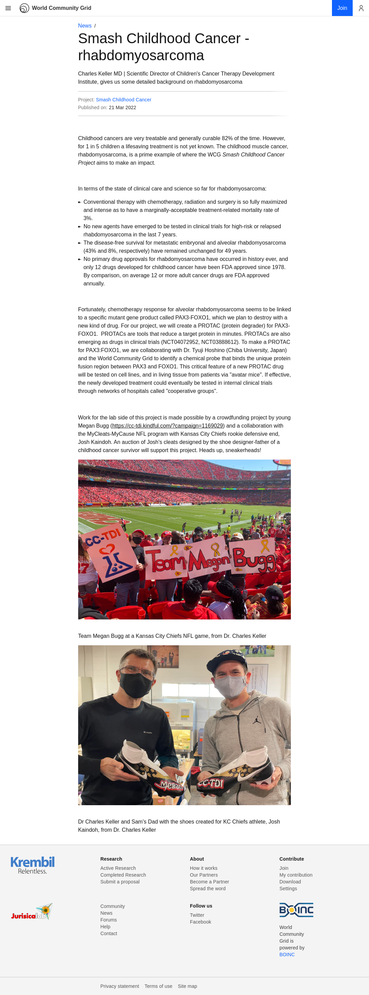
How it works (203, 868)
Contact (109, 933)
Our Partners (204, 875)
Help (105, 926)
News (85, 26)
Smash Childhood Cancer (123, 99)
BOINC (287, 954)
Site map (187, 986)
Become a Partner (209, 881)
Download (290, 881)
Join (284, 868)
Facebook (200, 922)
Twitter (197, 915)
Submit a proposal (120, 881)
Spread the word (208, 888)
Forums (109, 920)
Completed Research (123, 875)
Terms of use (158, 986)
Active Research (118, 868)
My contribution (296, 875)
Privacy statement (120, 986)
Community (113, 906)
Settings (288, 888)
